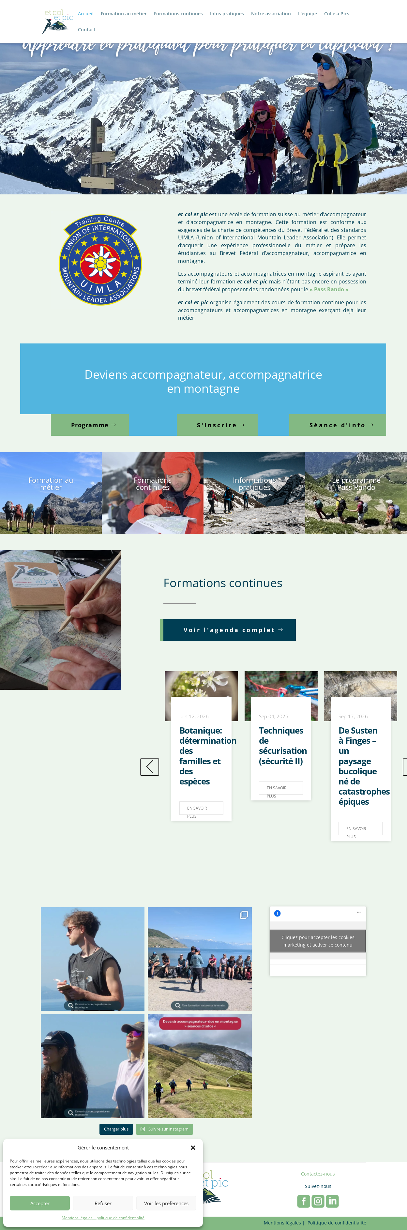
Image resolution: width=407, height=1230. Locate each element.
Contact (87, 30)
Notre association (271, 14)
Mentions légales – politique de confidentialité (103, 1218)
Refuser (103, 1203)
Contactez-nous (318, 1174)
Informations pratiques (254, 483)
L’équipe (307, 14)
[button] (193, 1148)
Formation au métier (124, 14)
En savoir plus (197, 810)
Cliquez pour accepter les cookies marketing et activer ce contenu (317, 941)
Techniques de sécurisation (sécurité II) (283, 745)
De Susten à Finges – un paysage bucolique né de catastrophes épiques (364, 765)
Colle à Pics (336, 14)
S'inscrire (217, 425)
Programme (90, 425)
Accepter (40, 1203)
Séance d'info (337, 425)
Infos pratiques (227, 14)
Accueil (86, 14)
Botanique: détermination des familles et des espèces (207, 755)
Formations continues (178, 14)
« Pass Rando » (329, 289)
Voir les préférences (166, 1203)
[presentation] (149, 767)
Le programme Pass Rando (356, 483)
